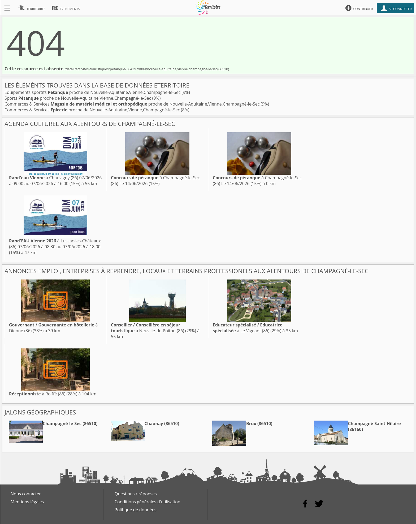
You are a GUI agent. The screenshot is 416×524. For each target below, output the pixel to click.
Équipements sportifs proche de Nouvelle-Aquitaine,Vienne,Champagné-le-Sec (93, 92)
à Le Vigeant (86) (248, 328)
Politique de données (135, 510)
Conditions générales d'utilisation (147, 502)
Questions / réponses (136, 494)
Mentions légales (27, 502)
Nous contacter (26, 494)
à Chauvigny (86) (43, 178)
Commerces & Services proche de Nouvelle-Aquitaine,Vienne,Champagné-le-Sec (133, 104)
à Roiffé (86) (37, 394)
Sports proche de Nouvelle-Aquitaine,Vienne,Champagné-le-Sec (78, 98)
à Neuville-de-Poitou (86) (147, 328)
